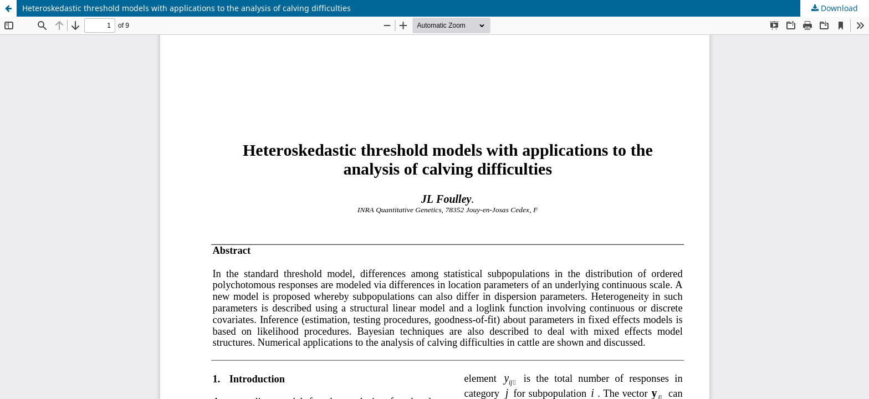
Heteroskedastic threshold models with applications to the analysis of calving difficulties (186, 8)
